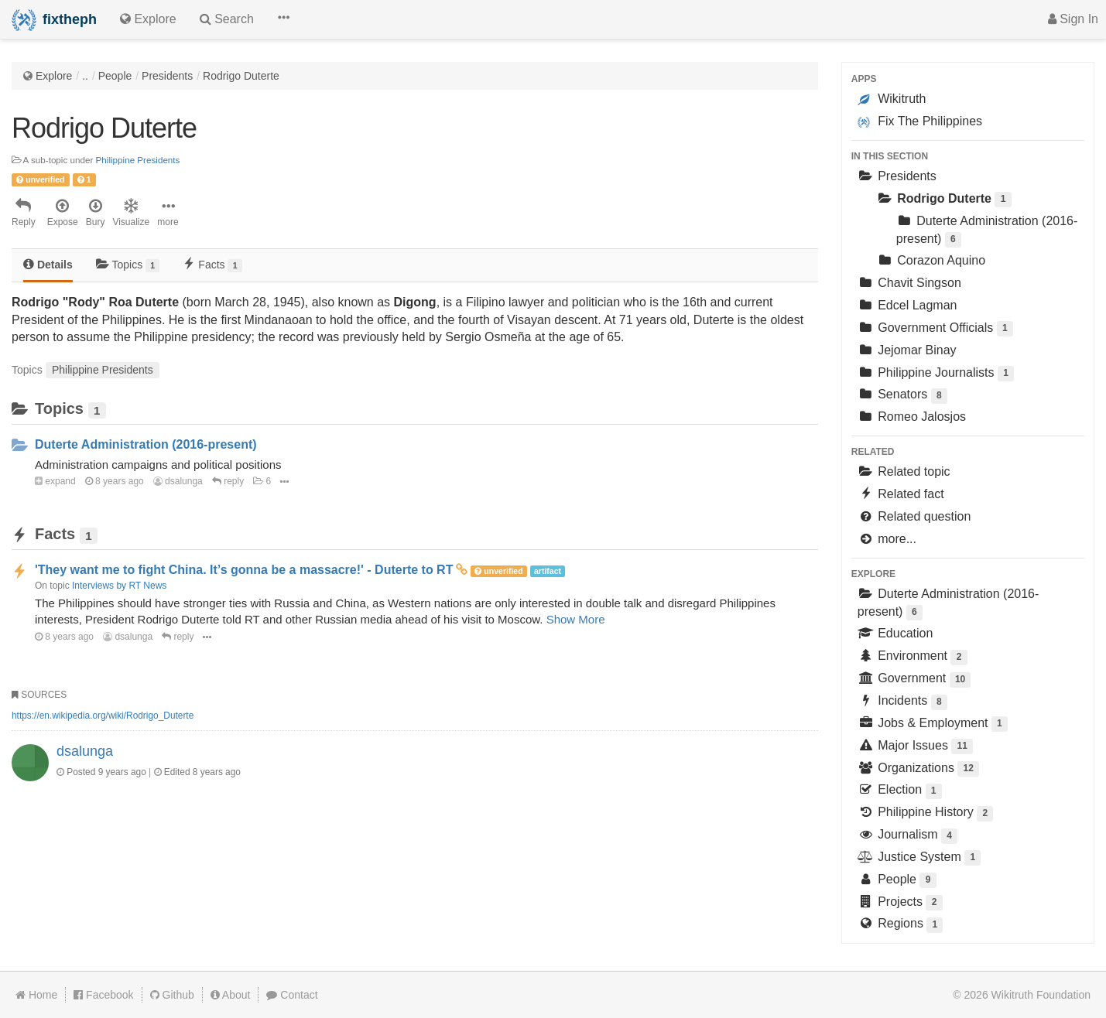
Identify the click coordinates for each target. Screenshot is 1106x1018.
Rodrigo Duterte (241, 76)
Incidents (902, 702)
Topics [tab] (128, 265)
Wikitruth (892, 99)
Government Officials (935, 329)
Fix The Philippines (920, 121)
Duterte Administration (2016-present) (146, 444)
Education (895, 633)
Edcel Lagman (907, 305)
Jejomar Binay (907, 350)
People (115, 76)
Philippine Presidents (138, 160)
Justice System (919, 858)
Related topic (904, 471)
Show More (575, 619)
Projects (900, 903)
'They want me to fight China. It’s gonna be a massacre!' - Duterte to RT (244, 569)
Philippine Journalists (936, 374)
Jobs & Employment (933, 724)
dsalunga (178, 481)
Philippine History (926, 813)
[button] (283, 19)
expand (55, 481)
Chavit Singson (909, 282)
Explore (54, 76)
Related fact (901, 493)
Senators (902, 396)
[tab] (48, 265)
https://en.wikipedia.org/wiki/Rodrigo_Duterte (102, 715)
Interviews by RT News (119, 585)
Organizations (918, 769)
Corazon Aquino (931, 260)
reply (228, 481)
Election (900, 791)
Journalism (907, 836)
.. (85, 76)
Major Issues (915, 747)
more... (887, 538)
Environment (912, 657)
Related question (914, 516)
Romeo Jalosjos (912, 416)
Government (914, 679)
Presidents (167, 76)
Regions (900, 925)
